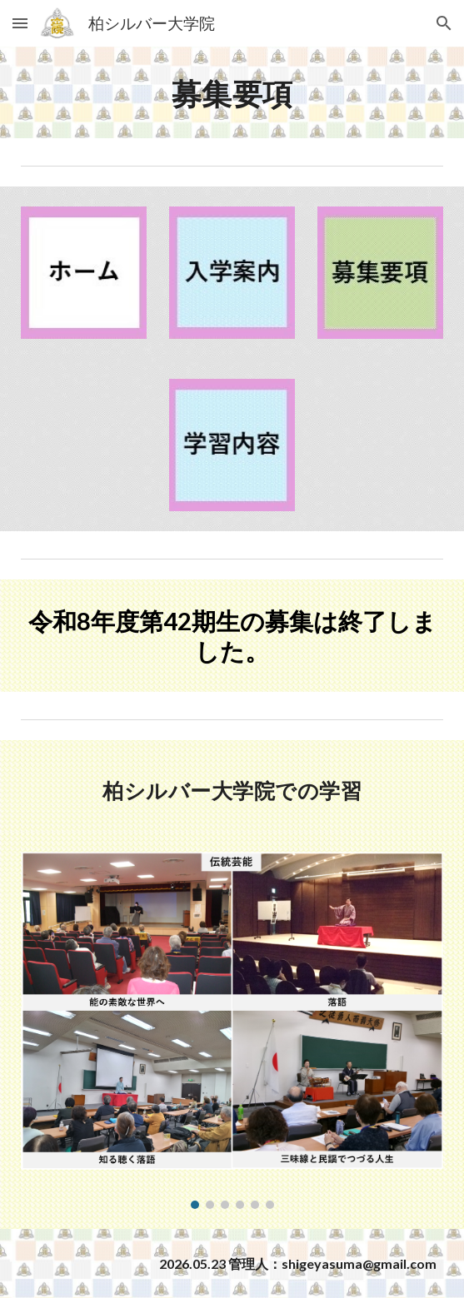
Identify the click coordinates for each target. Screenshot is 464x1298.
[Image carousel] (232, 1030)
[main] (232, 92)
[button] (20, 23)
